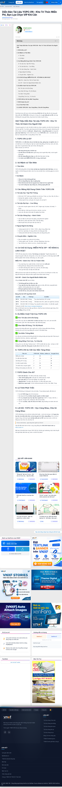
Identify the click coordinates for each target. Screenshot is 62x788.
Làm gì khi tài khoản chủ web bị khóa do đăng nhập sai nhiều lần (16, 638)
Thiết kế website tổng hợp (8, 759)
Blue (42, 521)
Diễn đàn (19, 2)
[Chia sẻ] (57, 37)
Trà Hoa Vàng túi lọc (49, 732)
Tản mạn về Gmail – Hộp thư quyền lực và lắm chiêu (24, 517)
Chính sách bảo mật (26, 710)
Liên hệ (4, 710)
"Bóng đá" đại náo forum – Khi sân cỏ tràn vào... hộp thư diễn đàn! (25, 475)
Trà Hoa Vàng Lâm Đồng (50, 723)
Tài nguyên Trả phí (41, 2)
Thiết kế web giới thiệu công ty (51, 741)
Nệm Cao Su (5, 771)
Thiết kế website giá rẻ (49, 738)
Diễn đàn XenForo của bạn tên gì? (25, 496)
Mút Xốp (4, 762)
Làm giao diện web (6, 753)
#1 (58, 37)
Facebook (5, 732)
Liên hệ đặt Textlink (15, 662)
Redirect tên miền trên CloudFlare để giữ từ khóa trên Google (17, 648)
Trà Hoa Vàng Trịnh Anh (49, 720)
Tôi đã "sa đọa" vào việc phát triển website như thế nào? (47, 496)
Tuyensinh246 (44, 479)
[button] (49, 2)
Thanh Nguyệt (22, 500)
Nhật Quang (21, 479)
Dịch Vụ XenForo (29, 2)
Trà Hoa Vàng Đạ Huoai (49, 726)
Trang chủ (11, 2)
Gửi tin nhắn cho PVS (15, 553)
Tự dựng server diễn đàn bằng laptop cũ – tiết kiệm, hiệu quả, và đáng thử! (48, 517)
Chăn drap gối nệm (6, 774)
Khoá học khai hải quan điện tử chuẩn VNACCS (48, 475)
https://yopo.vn (19, 427)
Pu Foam (4, 768)
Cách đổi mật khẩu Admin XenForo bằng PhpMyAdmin (16, 643)
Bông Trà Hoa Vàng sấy (49, 735)
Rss (9, 732)
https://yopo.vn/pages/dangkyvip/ (33, 306)
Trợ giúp (36, 710)
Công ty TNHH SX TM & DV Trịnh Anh (11, 777)
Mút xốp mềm (5, 765)
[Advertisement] (37, 444)
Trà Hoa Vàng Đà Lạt (49, 729)
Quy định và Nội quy (14, 710)
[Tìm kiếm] (60, 2)
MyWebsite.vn (5, 756)
